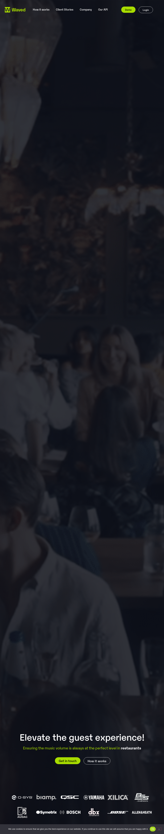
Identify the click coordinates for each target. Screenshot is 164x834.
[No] (159, 828)
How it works (41, 9)
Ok (152, 829)
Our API (103, 9)
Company (86, 9)
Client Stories (64, 9)
